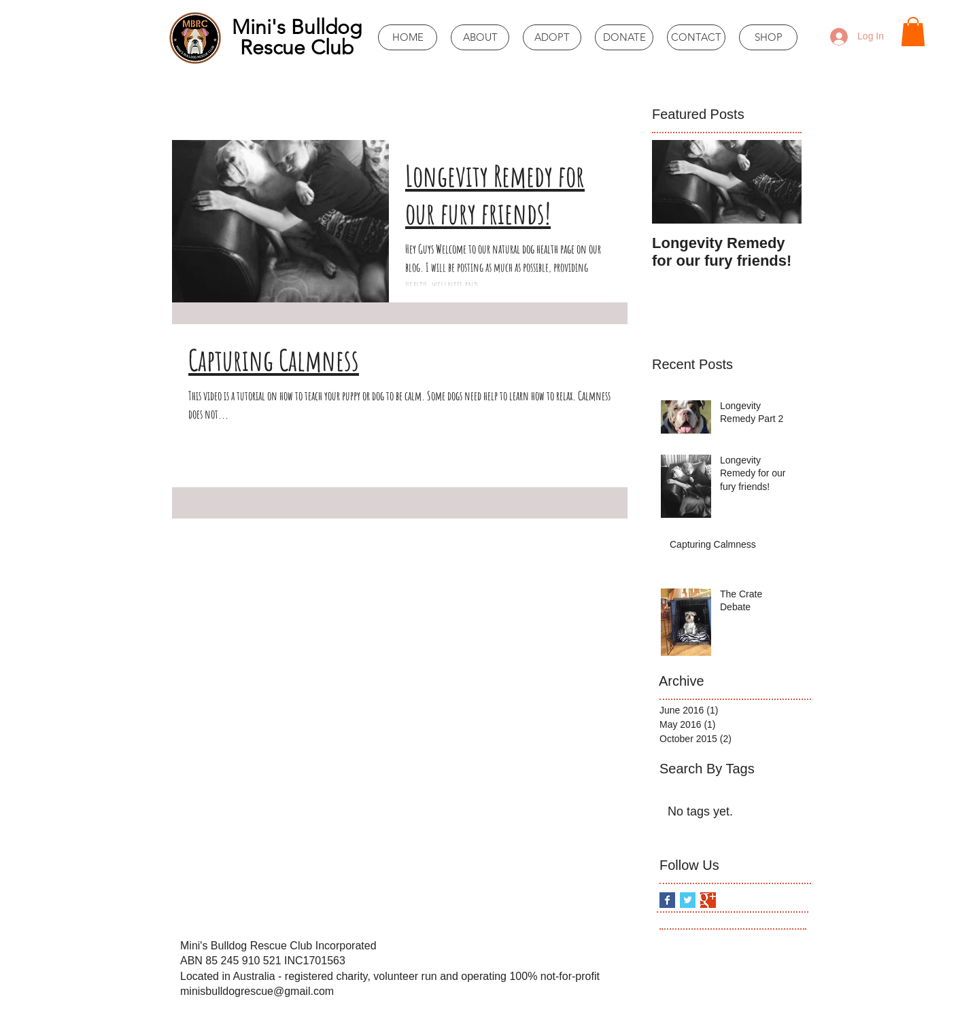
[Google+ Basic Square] (708, 900)
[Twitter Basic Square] (687, 900)
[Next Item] (780, 181)
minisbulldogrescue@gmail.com (257, 991)
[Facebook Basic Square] (667, 900)
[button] (913, 31)
